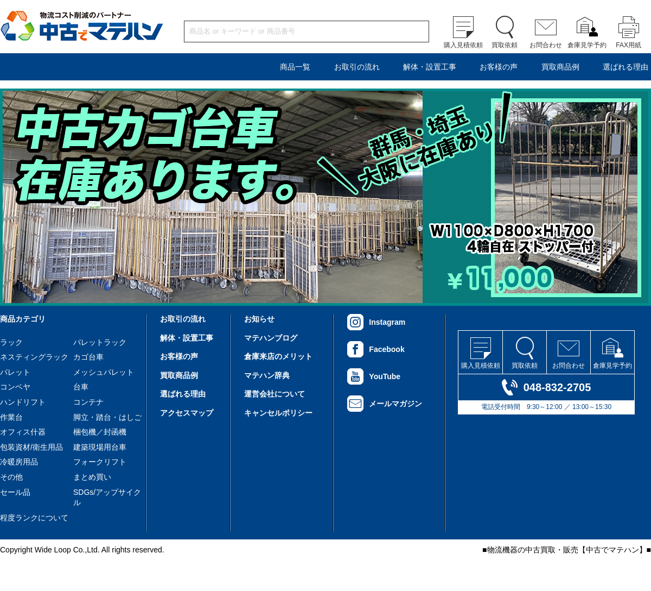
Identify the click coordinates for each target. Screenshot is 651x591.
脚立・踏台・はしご (107, 417)
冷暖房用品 (19, 461)
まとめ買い (92, 477)
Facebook (386, 349)
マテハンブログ (270, 338)
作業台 (11, 417)
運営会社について (274, 393)
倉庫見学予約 (587, 45)
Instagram (387, 322)
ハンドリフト (23, 402)
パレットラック (99, 342)
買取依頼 (505, 45)
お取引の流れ (357, 66)
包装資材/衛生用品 (31, 447)
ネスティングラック (34, 357)
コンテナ (88, 402)
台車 (80, 386)
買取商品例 (560, 66)
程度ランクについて (34, 517)
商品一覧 (295, 66)
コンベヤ (15, 386)
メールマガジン (395, 403)
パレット (15, 372)
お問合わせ (545, 45)
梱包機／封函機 (99, 431)
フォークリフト (99, 461)
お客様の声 (499, 66)
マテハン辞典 (267, 375)
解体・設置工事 (429, 66)
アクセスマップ (186, 412)
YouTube (384, 376)
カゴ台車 (88, 357)
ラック (11, 342)
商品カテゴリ (23, 319)
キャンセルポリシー (278, 412)
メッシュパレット (103, 372)
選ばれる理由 (625, 66)
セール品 (15, 492)
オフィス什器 (23, 431)
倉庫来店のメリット (278, 356)
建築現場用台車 (99, 447)
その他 (11, 477)
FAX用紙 (628, 45)
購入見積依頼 (463, 45)
